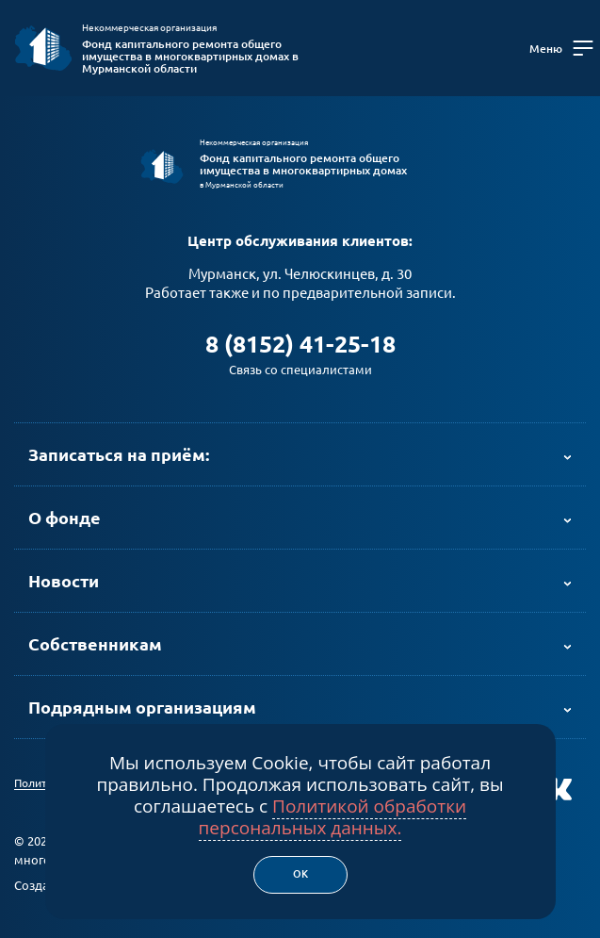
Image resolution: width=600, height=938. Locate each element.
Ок (300, 874)
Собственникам (95, 643)
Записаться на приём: (118, 454)
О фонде (64, 517)
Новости (63, 580)
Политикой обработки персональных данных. (333, 817)
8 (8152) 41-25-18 (300, 344)
